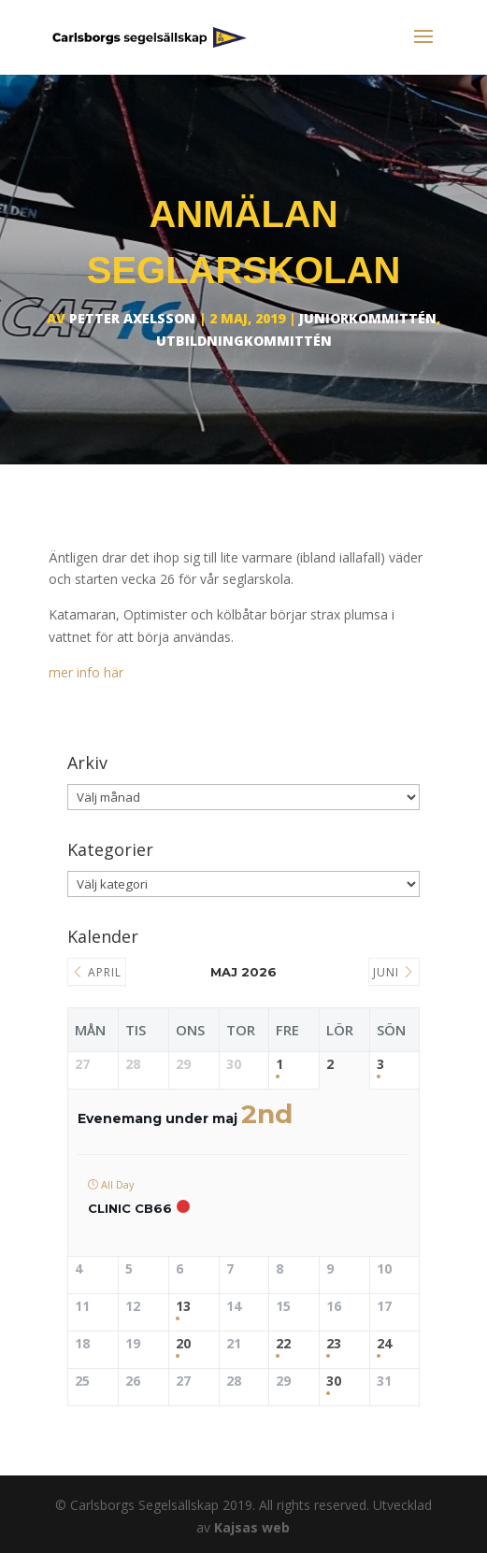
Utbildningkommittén (244, 340)
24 (384, 1344)
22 (283, 1344)
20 (183, 1344)
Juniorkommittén (368, 318)
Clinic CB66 (130, 1208)
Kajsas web (252, 1527)
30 (333, 1381)
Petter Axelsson (132, 318)
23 (333, 1344)
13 (183, 1307)
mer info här (86, 672)
